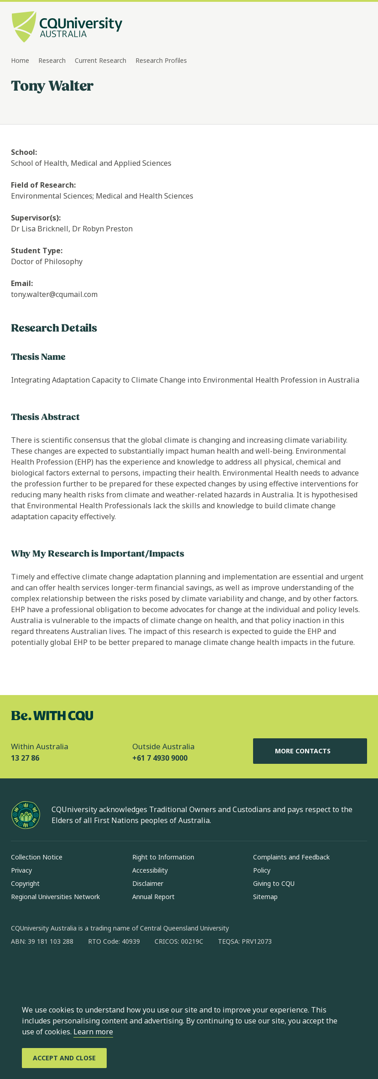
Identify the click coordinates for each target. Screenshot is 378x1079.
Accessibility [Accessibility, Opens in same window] (150, 870)
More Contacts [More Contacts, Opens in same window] (310, 751)
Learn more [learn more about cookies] (93, 1032)
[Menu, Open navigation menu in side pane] (359, 28)
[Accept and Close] (64, 1058)
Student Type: (36, 250)
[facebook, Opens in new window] (21, 971)
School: (24, 152)
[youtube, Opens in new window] (116, 971)
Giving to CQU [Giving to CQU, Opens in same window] (274, 883)
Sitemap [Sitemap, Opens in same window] (265, 896)
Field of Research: (43, 185)
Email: (22, 283)
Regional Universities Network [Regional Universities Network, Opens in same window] (55, 896)
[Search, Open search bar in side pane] (342, 28)
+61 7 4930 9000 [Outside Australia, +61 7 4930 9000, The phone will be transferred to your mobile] (159, 758)
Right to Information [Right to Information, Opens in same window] (163, 857)
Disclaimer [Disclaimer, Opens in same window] (147, 883)
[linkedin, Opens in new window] (68, 971)
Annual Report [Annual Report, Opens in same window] (153, 896)
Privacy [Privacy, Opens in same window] (21, 870)
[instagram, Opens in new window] (45, 971)
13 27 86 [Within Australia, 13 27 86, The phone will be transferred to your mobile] (25, 758)
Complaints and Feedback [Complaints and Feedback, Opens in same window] (291, 857)
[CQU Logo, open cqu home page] (67, 28)
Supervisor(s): (36, 218)
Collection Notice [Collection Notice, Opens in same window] (36, 857)
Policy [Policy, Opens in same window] (261, 870)
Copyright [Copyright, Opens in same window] (25, 883)
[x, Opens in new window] (92, 971)
